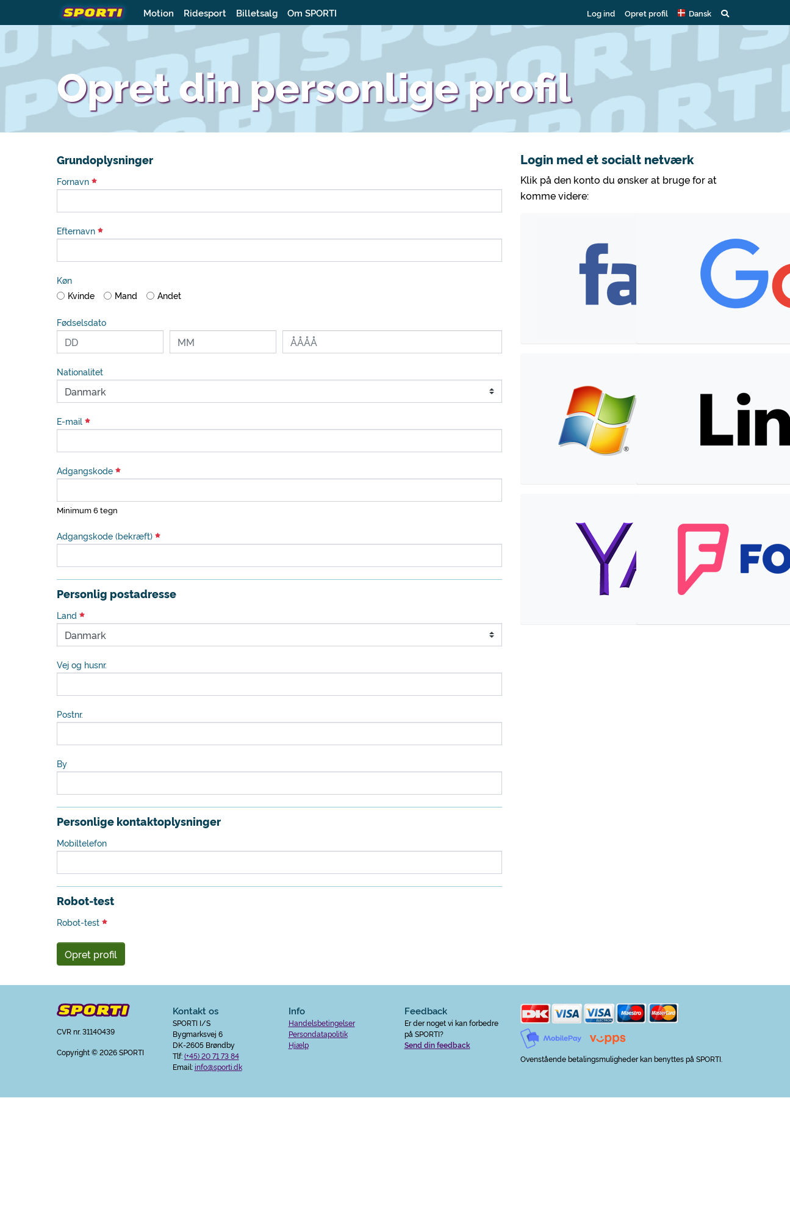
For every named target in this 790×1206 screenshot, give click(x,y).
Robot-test (82, 922)
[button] (694, 12)
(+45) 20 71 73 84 (211, 1055)
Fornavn (77, 181)
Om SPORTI (312, 12)
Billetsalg (257, 12)
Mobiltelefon (82, 843)
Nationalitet (80, 372)
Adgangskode (89, 470)
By (62, 763)
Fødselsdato (81, 322)
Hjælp (299, 1044)
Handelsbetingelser (322, 1022)
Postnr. (70, 714)
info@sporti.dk (218, 1066)
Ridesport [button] (205, 12)
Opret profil (646, 12)
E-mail (73, 421)
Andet (169, 295)
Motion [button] (158, 12)
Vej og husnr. (82, 665)
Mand (126, 295)
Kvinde (81, 295)
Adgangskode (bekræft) (108, 536)
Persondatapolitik (318, 1033)
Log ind (601, 12)
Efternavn (80, 231)
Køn (64, 280)
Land (71, 615)
